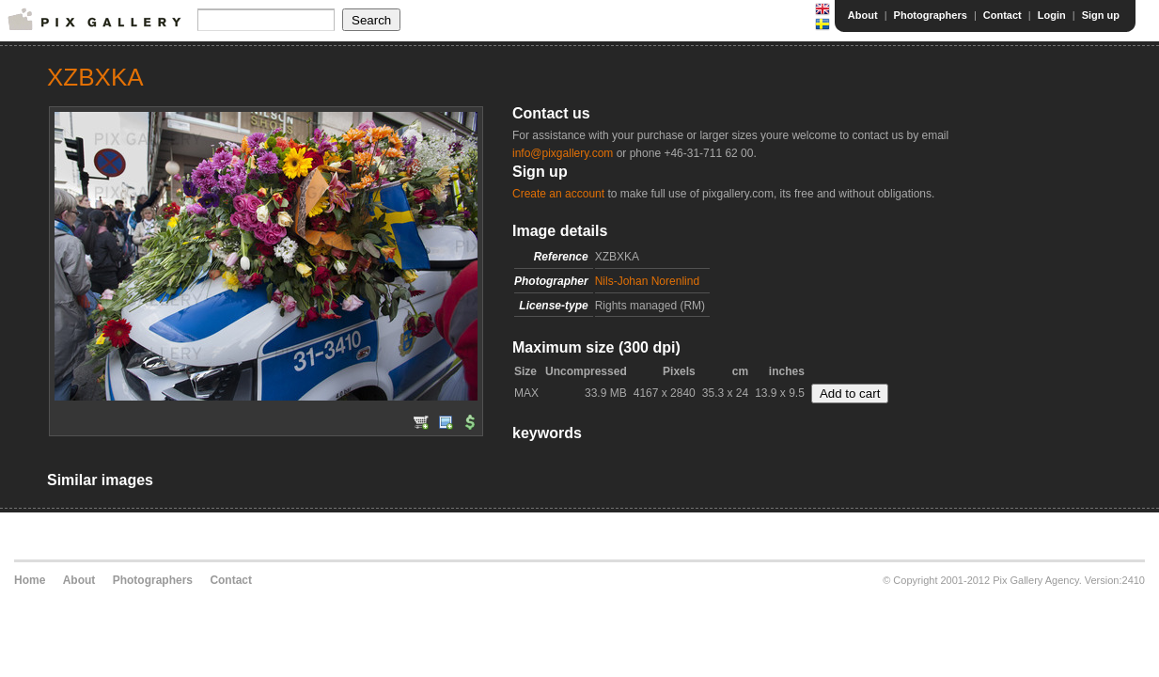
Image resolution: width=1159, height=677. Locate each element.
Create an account (558, 193)
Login (1052, 15)
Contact (1002, 15)
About (863, 15)
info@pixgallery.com (562, 153)
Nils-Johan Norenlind (647, 281)
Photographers (930, 15)
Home (29, 580)
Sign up (1101, 15)
